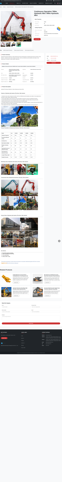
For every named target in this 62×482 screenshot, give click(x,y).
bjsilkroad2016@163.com (57, 0)
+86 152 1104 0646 (53, 58)
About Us (18, 3)
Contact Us (41, 3)
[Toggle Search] (55, 3)
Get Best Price (16, 282)
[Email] (59, 241)
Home (7, 3)
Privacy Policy (23, 348)
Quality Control (33, 3)
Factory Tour (25, 3)
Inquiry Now (54, 62)
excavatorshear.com (49, 335)
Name (3, 305)
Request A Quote (48, 3)
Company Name (33, 305)
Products (12, 3)
